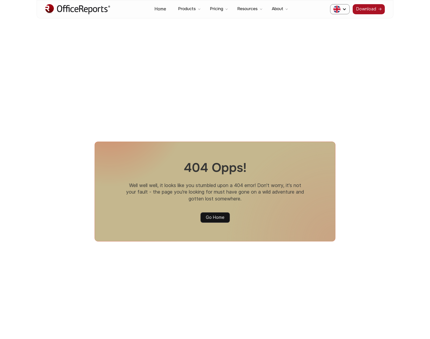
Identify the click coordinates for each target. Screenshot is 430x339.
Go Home (215, 217)
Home (160, 9)
